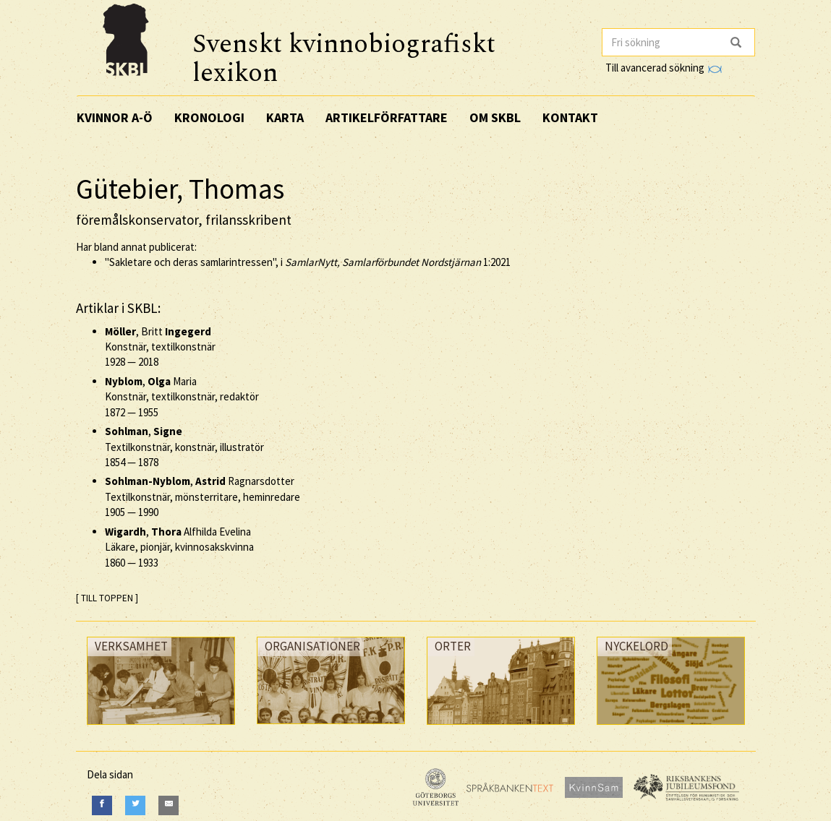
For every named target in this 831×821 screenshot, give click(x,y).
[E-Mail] (168, 805)
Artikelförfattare (386, 117)
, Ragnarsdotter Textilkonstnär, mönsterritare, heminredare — (202, 496)
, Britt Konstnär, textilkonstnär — (160, 346)
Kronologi (209, 117)
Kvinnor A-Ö (115, 117)
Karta (285, 117)
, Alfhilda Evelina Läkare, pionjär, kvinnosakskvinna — (179, 547)
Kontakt (570, 117)
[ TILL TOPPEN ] (107, 598)
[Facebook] (102, 805)
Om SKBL (495, 117)
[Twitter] (135, 805)
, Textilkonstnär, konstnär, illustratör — (184, 446)
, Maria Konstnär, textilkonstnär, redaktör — (182, 396)
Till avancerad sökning (663, 67)
